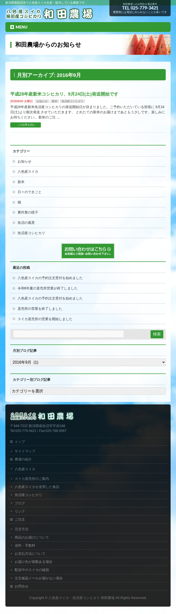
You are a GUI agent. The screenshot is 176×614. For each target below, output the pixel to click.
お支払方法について (30, 554)
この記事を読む (26, 124)
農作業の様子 (28, 212)
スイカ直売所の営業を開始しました (45, 319)
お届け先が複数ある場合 (33, 562)
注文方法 (21, 529)
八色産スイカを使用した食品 (37, 487)
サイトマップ (25, 451)
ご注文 (20, 519)
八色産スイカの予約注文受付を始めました (50, 278)
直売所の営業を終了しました (40, 309)
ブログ (20, 503)
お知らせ (42, 101)
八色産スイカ (28, 171)
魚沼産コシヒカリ (72, 101)
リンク (20, 511)
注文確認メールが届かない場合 (39, 578)
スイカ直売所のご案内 (32, 479)
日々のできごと (30, 192)
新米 (54, 101)
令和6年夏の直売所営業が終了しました (48, 288)
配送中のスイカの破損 (32, 570)
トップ (20, 441)
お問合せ (21, 586)
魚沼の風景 (26, 223)
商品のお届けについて (32, 537)
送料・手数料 (25, 545)
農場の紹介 (23, 459)
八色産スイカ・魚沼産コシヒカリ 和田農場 (81, 598)
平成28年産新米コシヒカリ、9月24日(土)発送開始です (64, 94)
